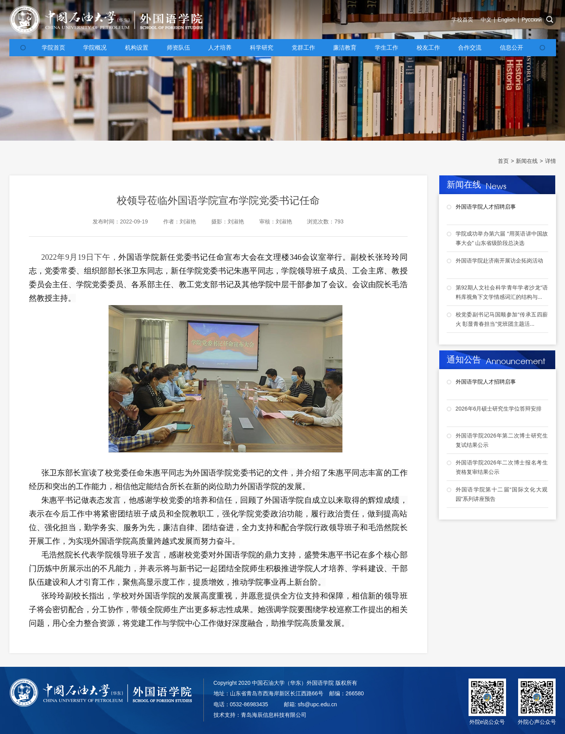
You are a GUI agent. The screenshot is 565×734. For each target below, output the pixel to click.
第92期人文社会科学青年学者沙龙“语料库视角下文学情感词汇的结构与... (502, 292)
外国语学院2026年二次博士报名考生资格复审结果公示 (502, 467)
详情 (550, 161)
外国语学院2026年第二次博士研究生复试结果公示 (502, 440)
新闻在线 (527, 161)
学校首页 (462, 19)
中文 (486, 19)
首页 (503, 161)
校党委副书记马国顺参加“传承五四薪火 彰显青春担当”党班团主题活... (502, 319)
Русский (532, 19)
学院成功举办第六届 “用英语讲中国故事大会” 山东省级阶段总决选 (502, 238)
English (506, 19)
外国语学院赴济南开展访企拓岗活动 (499, 260)
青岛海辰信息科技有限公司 (274, 715)
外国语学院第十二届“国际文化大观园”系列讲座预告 (502, 494)
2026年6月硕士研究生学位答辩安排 (499, 408)
